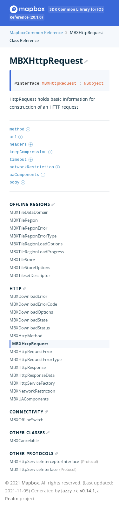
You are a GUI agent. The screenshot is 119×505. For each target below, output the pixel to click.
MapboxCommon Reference (36, 32)
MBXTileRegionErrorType (33, 236)
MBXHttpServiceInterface (33, 469)
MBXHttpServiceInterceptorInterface (44, 461)
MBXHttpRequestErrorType (36, 359)
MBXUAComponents (29, 399)
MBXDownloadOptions (31, 312)
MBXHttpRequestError (31, 351)
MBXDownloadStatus (30, 328)
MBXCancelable (24, 440)
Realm (11, 499)
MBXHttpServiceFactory (32, 383)
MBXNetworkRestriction (32, 391)
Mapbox (30, 483)
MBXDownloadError (28, 296)
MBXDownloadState (29, 320)
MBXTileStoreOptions (30, 267)
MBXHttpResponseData (32, 375)
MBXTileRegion (24, 220)
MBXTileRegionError (28, 228)
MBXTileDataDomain (29, 212)
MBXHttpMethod (26, 336)
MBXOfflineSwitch (26, 420)
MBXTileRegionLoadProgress (37, 252)
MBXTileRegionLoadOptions (36, 244)
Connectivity (29, 412)
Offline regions (32, 204)
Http (18, 288)
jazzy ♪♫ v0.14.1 (78, 491)
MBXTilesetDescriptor (30, 275)
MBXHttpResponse (28, 367)
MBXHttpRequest (30, 343)
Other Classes (30, 433)
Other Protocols (34, 453)
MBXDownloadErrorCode (33, 304)
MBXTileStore (22, 259)
